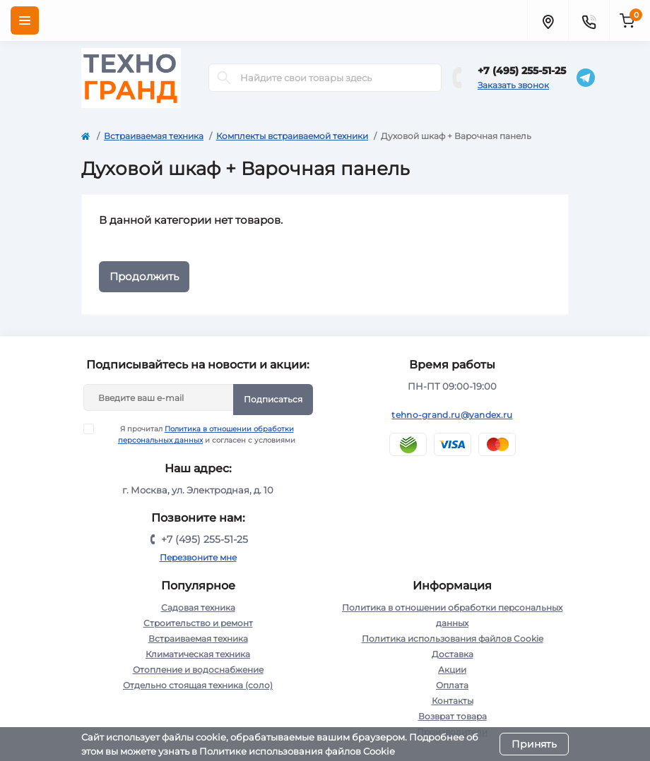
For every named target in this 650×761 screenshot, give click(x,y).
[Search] (224, 78)
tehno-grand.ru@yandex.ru (451, 414)
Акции (452, 669)
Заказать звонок (513, 85)
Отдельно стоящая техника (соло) (198, 685)
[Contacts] (588, 20)
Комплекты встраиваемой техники (292, 136)
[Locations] (547, 20)
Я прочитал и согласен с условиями (198, 434)
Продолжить (144, 276)
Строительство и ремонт (198, 623)
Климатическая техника (198, 654)
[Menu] (25, 20)
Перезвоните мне (198, 557)
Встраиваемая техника (153, 136)
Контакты (452, 700)
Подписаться (273, 399)
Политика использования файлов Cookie (452, 638)
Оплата (452, 685)
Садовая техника (198, 607)
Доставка (452, 654)
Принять (534, 744)
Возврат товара (452, 716)
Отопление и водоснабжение (198, 669)
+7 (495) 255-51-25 (522, 70)
